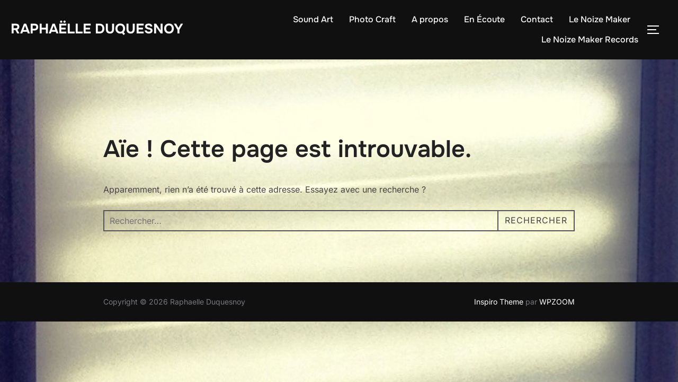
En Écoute (484, 19)
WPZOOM (557, 286)
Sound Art (313, 19)
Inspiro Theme (498, 286)
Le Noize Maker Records (589, 39)
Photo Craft (372, 19)
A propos (430, 19)
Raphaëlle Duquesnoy (97, 29)
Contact (537, 19)
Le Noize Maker (599, 19)
